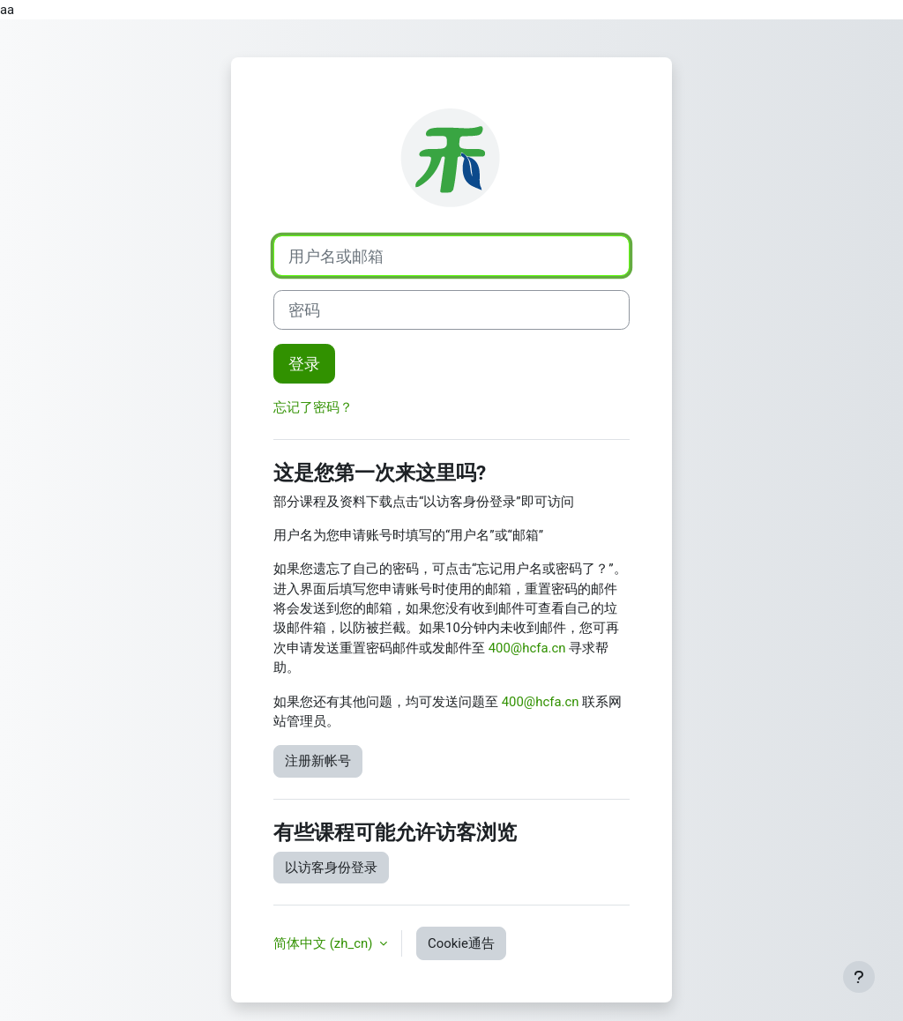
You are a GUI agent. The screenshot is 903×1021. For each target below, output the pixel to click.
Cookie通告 (461, 943)
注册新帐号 (318, 761)
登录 (304, 363)
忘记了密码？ (313, 407)
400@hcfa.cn (527, 648)
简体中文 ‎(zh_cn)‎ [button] (324, 943)
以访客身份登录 (331, 868)
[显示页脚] (859, 977)
